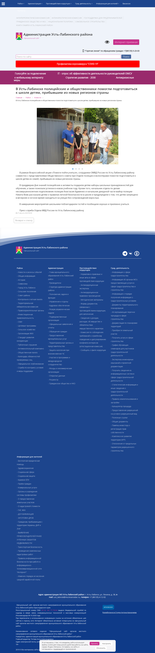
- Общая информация (26, 276)
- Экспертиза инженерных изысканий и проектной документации (122, 363)
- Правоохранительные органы (30, 310)
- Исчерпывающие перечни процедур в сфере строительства (123, 315)
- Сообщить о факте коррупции (93, 350)
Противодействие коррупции (59, 3)
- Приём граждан (24, 483)
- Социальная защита (26, 476)
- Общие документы (119, 421)
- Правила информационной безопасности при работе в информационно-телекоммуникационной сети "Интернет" (29, 565)
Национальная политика (60, 21)
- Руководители (54, 283)
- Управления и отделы (58, 301)
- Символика (22, 283)
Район (21, 3)
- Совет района (23, 295)
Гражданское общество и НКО (31, 21)
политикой (58, 649)
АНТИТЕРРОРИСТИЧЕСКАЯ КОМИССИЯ (32, 18)
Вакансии (126, 3)
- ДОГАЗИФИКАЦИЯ (25, 514)
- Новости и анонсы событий (29, 272)
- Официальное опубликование (30, 364)
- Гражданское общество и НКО (61, 383)
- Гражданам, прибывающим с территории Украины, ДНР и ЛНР (29, 525)
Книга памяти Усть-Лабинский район (34, 25)
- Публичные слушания (27, 344)
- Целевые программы (26, 325)
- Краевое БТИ (23, 480)
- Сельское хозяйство (26, 329)
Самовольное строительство (90, 21)
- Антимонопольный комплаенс (30, 348)
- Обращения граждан (57, 331)
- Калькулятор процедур (121, 406)
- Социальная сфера (25, 472)
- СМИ (19, 322)
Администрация (35, 3)
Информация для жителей (107, 3)
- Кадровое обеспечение (59, 305)
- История (21, 280)
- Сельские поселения (26, 291)
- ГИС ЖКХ (21, 510)
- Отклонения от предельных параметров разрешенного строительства (123, 447)
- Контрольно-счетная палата (29, 299)
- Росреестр (53, 379)
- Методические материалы (91, 299)
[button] (72, 169)
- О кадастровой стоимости (28, 506)
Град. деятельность (83, 3)
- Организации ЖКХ (25, 333)
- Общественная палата (27, 352)
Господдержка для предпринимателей (103, 18)
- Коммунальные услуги (27, 487)
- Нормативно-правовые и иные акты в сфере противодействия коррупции (92, 277)
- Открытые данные (56, 375)
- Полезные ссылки (119, 417)
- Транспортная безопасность (29, 547)
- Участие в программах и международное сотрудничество (59, 361)
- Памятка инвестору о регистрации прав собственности (120, 429)
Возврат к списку (23, 220)
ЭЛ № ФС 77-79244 (49, 610)
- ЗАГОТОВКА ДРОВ (25, 518)
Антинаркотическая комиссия (67, 18)
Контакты (22, 10)
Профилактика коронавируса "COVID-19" (77, 63)
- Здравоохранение (25, 468)
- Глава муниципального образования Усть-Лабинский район (60, 275)
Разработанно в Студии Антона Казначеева (119, 612)
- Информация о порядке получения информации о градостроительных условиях (123, 297)
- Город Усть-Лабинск (26, 287)
